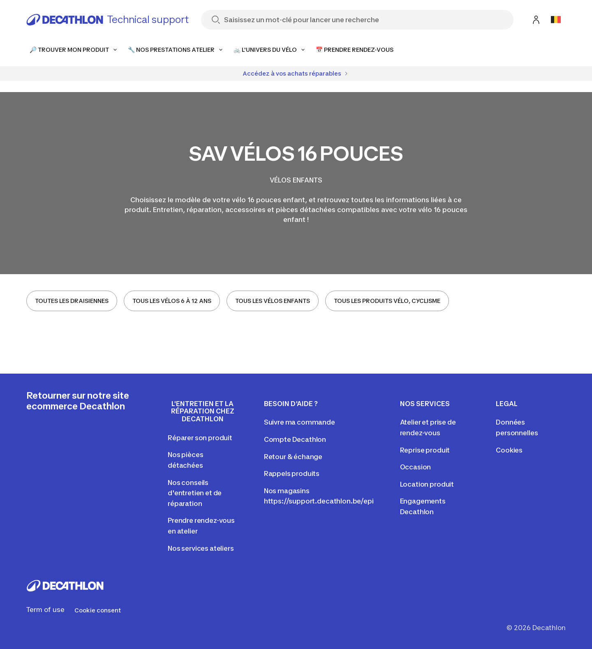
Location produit (427, 484)
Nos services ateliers (201, 548)
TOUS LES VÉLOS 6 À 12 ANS (171, 300)
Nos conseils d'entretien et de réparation (195, 493)
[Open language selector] (556, 20)
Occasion (415, 467)
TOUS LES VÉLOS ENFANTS (272, 300)
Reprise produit (425, 450)
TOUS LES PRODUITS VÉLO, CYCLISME (387, 300)
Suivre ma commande (299, 422)
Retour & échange (293, 457)
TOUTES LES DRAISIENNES (72, 300)
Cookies (509, 450)
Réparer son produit (200, 438)
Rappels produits (291, 473)
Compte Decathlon (295, 439)
